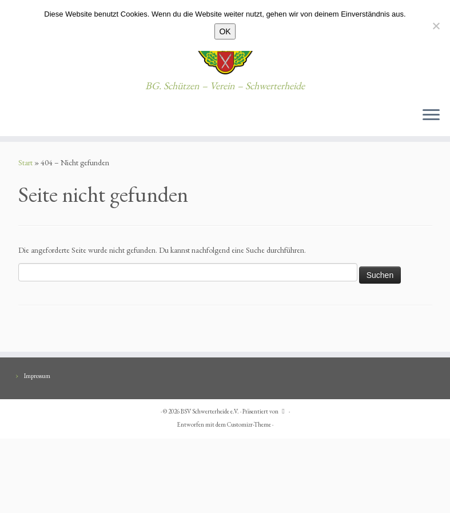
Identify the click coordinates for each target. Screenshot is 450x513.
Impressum (37, 376)
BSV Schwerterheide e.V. (210, 411)
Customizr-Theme (249, 424)
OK (224, 31)
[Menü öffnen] (431, 115)
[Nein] (435, 25)
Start (25, 162)
